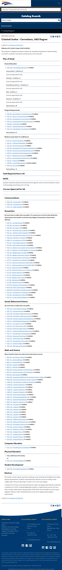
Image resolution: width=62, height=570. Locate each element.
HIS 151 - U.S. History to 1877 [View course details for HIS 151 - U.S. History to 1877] (16, 324)
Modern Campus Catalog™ (47, 569)
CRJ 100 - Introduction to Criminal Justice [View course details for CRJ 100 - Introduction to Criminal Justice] (19, 114)
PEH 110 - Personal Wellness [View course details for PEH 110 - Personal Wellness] (15, 461)
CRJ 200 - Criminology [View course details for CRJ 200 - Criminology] (13, 124)
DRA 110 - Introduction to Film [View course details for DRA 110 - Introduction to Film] (16, 240)
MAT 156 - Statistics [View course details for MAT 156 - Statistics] (13, 407)
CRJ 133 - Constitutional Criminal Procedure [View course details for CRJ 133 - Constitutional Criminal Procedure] (20, 121)
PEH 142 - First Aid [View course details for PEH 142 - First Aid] (12, 165)
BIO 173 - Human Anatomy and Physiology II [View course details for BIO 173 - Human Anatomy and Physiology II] (20, 372)
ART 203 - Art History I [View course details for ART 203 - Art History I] (13, 225)
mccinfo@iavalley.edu (54, 542)
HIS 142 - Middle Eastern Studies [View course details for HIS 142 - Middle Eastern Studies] (17, 253)
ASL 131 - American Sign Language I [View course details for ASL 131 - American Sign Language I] (17, 230)
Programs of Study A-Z (16, 45)
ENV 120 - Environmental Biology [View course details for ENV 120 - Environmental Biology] (17, 394)
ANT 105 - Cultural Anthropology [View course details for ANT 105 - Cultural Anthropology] (17, 309)
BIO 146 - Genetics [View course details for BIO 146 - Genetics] (12, 365)
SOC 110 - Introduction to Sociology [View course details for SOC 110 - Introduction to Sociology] (17, 341)
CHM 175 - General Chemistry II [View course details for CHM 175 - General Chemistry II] (16, 387)
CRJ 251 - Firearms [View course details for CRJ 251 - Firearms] (12, 161)
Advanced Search (6, 26)
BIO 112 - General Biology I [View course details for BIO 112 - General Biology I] (15, 360)
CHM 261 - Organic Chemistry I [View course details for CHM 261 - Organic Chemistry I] (16, 390)
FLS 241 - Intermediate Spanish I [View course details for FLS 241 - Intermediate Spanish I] (16, 243)
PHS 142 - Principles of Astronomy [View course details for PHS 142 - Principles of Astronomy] (17, 424)
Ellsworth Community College (10, 527)
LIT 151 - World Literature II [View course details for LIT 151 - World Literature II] (15, 275)
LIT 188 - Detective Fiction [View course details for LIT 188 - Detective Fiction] (14, 282)
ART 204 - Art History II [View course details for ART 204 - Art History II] (14, 228)
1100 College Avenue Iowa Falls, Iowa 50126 (33, 526)
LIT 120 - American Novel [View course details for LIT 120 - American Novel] (14, 268)
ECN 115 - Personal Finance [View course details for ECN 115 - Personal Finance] (15, 311)
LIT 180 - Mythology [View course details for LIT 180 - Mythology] (13, 280)
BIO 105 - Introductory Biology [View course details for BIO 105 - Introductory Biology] (16, 357)
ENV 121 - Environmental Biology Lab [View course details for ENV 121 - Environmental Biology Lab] (18, 397)
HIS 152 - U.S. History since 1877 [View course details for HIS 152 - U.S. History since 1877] (16, 326)
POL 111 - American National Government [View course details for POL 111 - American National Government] (19, 331)
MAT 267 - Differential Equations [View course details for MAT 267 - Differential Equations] (17, 419)
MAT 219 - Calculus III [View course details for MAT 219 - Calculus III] (13, 417)
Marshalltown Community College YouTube (43, 547)
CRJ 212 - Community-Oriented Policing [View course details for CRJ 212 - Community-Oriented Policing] (19, 158)
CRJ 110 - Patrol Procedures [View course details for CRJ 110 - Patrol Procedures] (15, 141)
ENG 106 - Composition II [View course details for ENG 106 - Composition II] (14, 204)
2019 (9, 565)
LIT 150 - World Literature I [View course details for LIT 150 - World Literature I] (15, 272)
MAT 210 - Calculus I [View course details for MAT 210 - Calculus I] (13, 412)
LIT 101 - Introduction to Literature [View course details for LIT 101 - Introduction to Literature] (17, 260)
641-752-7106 (51, 535)
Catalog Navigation (9, 31)
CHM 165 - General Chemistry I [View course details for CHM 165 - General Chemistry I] (16, 385)
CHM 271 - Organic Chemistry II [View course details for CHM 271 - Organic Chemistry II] (16, 392)
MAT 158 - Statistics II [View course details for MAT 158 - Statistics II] (13, 409)
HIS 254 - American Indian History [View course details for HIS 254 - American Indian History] (17, 329)
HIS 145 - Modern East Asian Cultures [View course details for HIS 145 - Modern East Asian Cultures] (18, 255)
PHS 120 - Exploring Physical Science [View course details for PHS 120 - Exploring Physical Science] (18, 422)
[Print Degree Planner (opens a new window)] (51, 36)
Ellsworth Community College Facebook (27, 545)
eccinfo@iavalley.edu (33, 540)
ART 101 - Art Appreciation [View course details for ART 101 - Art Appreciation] (15, 223)
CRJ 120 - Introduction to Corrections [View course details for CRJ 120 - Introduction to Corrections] (18, 119)
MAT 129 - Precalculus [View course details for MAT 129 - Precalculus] (13, 404)
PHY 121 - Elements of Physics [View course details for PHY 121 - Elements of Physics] (16, 429)
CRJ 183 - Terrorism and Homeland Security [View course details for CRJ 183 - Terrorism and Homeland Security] (20, 151)
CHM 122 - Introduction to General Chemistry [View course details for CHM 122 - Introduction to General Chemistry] (20, 382)
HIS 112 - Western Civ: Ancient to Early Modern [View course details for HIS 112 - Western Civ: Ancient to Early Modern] (21, 248)
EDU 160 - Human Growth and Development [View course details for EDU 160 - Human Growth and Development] (20, 319)
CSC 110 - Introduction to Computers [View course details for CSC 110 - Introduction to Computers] (18, 129)
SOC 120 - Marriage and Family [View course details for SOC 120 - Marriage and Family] (16, 346)
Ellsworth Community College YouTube (23, 545)
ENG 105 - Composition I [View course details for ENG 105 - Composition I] (14, 202)
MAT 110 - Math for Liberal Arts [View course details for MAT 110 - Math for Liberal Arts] (16, 402)
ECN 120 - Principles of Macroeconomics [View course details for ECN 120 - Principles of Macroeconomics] (19, 314)
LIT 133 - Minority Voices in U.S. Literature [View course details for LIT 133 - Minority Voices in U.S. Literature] (19, 270)
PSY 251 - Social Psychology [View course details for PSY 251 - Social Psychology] (15, 338)
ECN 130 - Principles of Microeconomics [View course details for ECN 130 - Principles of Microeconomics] (19, 316)
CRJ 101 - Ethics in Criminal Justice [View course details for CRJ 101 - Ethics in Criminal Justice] (17, 116)
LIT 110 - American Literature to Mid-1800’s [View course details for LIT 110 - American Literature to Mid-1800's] (20, 263)
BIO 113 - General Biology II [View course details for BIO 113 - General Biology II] (15, 362)
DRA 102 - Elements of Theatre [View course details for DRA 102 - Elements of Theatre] (16, 238)
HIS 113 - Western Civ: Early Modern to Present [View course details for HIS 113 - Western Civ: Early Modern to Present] (21, 250)
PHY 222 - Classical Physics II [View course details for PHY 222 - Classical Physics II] (15, 439)
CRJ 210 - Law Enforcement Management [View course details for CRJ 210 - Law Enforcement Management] (19, 153)
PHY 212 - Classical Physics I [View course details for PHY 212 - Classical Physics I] (15, 437)
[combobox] (31, 9)
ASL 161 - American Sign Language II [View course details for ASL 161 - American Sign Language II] (18, 233)
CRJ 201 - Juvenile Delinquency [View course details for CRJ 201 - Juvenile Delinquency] (16, 126)
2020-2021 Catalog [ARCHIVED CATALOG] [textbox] (14, 9)
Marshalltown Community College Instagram (54, 547)
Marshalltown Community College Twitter (51, 547)
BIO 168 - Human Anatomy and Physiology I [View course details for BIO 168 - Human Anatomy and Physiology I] (20, 370)
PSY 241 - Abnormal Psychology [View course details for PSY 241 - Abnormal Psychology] (16, 336)
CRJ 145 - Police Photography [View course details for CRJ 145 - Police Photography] (15, 146)
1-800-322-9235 (32, 535)
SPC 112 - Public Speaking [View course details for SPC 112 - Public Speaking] (14, 207)
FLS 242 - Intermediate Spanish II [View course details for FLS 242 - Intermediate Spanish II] (17, 245)
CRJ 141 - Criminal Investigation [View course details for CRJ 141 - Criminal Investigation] (16, 143)
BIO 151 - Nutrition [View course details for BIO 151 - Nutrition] (12, 367)
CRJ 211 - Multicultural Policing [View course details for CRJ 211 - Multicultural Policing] (16, 156)
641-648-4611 (31, 533)
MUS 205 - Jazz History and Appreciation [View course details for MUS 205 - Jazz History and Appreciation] (19, 290)
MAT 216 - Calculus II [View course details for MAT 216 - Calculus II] (13, 414)
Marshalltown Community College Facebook (47, 547)
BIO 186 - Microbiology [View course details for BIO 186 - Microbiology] (14, 375)
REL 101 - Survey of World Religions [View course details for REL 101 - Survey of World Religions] (17, 297)
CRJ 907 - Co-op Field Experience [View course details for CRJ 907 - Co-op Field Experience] (16, 163)
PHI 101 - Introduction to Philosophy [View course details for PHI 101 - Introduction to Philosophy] (18, 292)
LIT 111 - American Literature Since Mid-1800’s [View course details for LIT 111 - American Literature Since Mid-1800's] (21, 265)
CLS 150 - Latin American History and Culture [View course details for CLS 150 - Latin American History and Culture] (20, 235)
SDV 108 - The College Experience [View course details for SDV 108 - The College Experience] (17, 68)
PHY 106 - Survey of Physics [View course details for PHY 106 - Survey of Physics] (15, 427)
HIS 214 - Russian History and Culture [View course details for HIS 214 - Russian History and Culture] (18, 258)
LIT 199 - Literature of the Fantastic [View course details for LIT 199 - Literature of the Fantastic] (17, 285)
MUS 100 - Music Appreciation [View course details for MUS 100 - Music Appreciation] (16, 287)
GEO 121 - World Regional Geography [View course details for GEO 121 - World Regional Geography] (18, 321)
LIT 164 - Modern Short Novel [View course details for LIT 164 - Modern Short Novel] (16, 277)
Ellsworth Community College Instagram (30, 545)
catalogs (11, 569)
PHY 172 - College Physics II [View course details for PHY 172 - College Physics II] (15, 434)
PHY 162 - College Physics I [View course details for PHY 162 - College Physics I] (15, 432)
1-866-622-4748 (52, 537)
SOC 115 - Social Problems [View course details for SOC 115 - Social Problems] (15, 343)
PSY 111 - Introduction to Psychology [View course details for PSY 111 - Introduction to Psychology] (18, 334)
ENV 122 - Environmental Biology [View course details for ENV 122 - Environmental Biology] (17, 399)
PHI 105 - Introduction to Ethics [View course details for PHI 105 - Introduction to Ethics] (16, 295)
